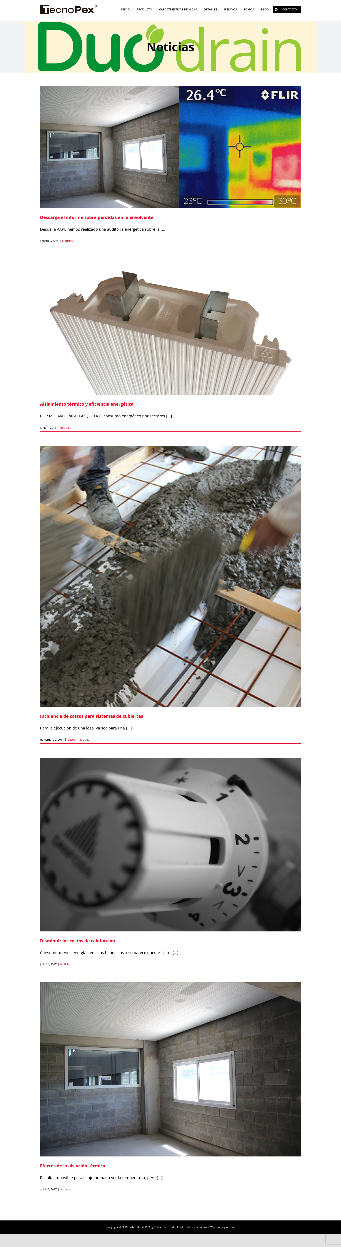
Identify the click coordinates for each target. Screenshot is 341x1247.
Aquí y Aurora (226, 1227)
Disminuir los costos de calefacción (77, 941)
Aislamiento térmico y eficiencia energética (87, 404)
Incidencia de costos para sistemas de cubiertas (91, 716)
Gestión (72, 739)
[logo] (68, 7)
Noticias (67, 241)
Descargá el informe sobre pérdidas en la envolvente (97, 217)
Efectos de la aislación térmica (72, 1166)
